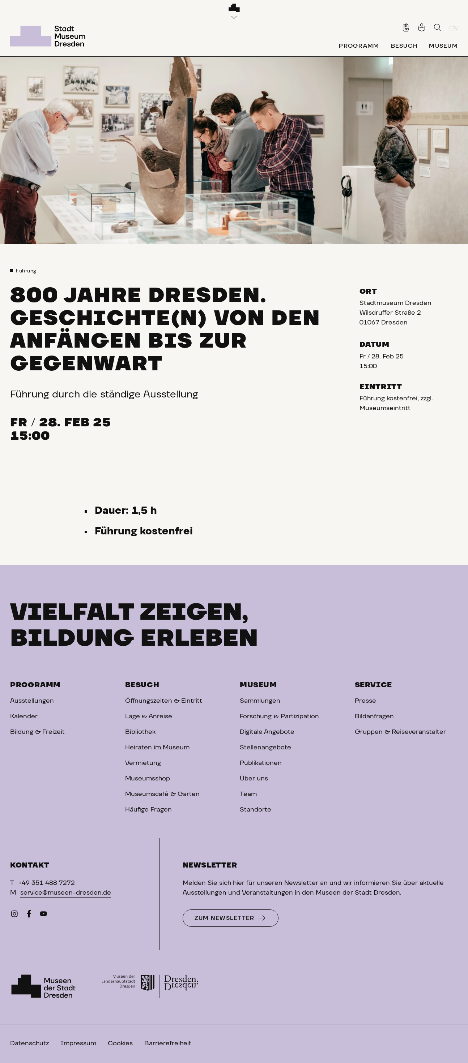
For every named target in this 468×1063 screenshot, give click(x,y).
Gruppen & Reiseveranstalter (400, 732)
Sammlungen (260, 701)
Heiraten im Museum (157, 747)
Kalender (24, 716)
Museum (258, 685)
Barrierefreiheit (167, 1043)
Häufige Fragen (148, 809)
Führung (26, 271)
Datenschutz (29, 1043)
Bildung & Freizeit (37, 732)
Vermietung (143, 763)
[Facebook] (29, 916)
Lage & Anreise (148, 716)
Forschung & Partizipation (279, 716)
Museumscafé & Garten (162, 794)
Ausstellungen (32, 701)
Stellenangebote (265, 747)
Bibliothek (140, 732)
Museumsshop (147, 778)
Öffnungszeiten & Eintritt (163, 701)
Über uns (254, 778)
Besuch (142, 685)
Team (248, 794)
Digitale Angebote (267, 732)
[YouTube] (43, 916)
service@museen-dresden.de (65, 893)
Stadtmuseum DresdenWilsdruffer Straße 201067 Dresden (395, 313)
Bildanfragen (374, 716)
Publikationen (261, 763)
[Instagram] (14, 916)
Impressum (78, 1043)
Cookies (120, 1043)
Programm (35, 685)
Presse (365, 701)
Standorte (255, 809)
